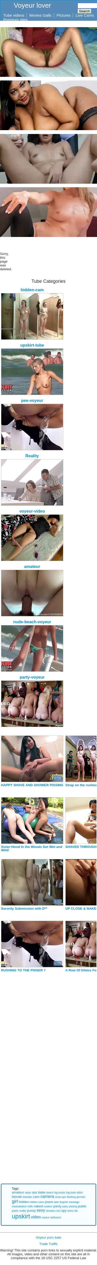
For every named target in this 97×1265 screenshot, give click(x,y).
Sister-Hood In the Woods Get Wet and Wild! (31, 848)
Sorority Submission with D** (24, 908)
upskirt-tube (32, 345)
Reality (32, 456)
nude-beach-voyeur (32, 622)
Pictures (63, 15)
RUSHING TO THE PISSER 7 (23, 970)
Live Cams (85, 15)
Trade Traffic (48, 1244)
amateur (32, 566)
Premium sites (15, 19)
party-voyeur (32, 677)
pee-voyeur (32, 400)
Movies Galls (40, 15)
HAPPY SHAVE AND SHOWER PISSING (32, 785)
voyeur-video (32, 511)
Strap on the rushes (81, 785)
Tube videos (13, 15)
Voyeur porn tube (48, 1237)
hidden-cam (32, 290)
